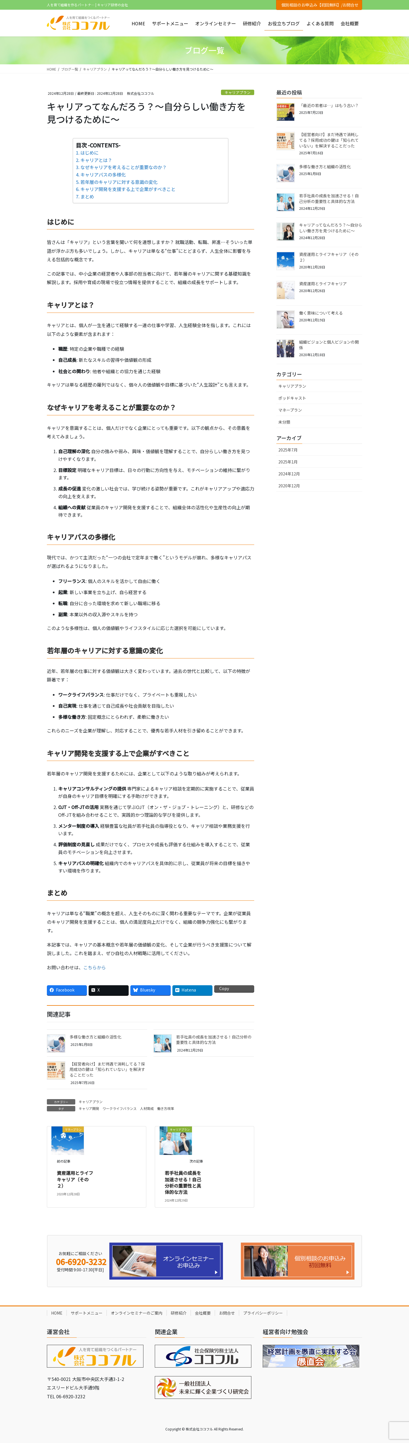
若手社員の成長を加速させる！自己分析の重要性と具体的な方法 (214, 1039)
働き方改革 (165, 1108)
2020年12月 (289, 485)
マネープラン (290, 410)
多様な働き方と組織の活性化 (95, 1037)
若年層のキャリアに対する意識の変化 (119, 181)
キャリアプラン (238, 92)
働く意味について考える (321, 313)
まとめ (87, 196)
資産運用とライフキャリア (323, 283)
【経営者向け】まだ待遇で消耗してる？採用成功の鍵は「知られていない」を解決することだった (107, 1069)
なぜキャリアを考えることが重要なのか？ (123, 167)
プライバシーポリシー (263, 1313)
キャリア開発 (89, 1108)
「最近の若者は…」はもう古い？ (329, 105)
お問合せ (227, 1313)
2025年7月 (288, 450)
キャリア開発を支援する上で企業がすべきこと (128, 189)
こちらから (94, 967)
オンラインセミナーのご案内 (136, 1313)
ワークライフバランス (120, 1108)
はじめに (89, 152)
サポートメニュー (87, 1313)
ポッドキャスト (292, 398)
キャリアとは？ (96, 160)
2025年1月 (288, 462)
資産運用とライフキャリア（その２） (75, 1179)
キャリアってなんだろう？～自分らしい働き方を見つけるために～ (330, 227)
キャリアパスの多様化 (103, 174)
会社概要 (203, 1313)
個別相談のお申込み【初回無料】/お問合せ (319, 5)
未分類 (284, 422)
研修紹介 (179, 1313)
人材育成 (147, 1108)
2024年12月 (289, 474)
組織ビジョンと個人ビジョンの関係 (329, 344)
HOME (56, 1313)
